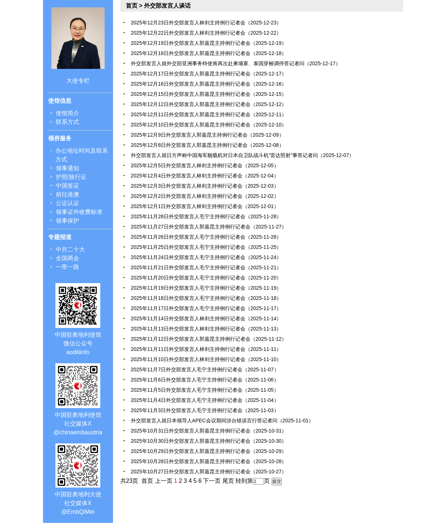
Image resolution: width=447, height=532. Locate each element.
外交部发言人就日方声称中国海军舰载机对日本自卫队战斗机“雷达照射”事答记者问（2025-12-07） (242, 155)
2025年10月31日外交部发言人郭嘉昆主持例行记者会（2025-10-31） (209, 431)
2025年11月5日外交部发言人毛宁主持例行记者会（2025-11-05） (205, 390)
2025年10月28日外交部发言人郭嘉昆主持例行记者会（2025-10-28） (209, 461)
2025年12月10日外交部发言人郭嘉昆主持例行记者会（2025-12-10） (209, 125)
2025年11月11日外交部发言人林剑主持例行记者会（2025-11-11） (206, 349)
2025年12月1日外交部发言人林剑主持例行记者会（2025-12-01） (205, 206)
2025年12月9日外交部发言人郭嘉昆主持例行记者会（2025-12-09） (207, 135)
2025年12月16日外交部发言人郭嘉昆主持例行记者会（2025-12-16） (209, 84)
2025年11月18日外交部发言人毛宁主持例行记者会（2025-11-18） (206, 298)
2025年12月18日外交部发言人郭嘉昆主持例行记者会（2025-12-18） (209, 53)
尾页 (228, 481)
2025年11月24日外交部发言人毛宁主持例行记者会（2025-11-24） (206, 257)
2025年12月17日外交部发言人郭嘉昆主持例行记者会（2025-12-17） (209, 74)
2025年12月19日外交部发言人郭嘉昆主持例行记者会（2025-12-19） (209, 43)
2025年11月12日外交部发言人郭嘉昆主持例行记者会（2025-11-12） (209, 339)
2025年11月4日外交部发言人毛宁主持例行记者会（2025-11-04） (205, 400)
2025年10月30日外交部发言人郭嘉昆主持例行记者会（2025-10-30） (209, 441)
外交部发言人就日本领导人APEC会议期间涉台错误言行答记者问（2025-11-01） (222, 420)
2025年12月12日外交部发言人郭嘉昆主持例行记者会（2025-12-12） (209, 104)
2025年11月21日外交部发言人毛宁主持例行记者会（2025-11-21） (206, 267)
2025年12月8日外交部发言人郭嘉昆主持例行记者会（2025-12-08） (207, 145)
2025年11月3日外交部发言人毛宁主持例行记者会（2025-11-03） (205, 410)
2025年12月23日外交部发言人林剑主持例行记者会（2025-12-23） (206, 23)
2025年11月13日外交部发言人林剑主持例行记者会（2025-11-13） (206, 329)
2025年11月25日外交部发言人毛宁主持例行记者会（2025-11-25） (206, 247)
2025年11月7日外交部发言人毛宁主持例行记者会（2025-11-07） (205, 369)
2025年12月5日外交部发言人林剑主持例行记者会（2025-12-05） (205, 165)
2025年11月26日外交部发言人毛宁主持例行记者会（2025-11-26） (206, 237)
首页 (131, 6)
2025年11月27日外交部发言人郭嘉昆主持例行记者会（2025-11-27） (209, 227)
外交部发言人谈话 (167, 6)
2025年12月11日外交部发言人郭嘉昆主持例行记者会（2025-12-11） (209, 114)
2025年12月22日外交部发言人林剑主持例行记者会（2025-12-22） (206, 33)
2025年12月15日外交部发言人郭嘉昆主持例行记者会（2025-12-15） (209, 94)
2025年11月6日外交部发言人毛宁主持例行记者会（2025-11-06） (205, 380)
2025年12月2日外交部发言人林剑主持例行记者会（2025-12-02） (205, 196)
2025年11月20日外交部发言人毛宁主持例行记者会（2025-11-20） (206, 278)
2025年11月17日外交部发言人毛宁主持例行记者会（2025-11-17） (206, 308)
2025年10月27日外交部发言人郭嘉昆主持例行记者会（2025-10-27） (209, 471)
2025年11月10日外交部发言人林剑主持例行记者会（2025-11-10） (206, 359)
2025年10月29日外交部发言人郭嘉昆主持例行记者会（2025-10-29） (209, 451)
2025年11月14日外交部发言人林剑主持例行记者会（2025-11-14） (206, 318)
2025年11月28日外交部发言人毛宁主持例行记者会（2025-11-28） (206, 216)
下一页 (212, 481)
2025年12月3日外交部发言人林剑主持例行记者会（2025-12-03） (205, 186)
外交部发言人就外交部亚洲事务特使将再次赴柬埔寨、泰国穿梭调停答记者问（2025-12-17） (236, 63)
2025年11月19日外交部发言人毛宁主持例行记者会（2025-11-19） (206, 288)
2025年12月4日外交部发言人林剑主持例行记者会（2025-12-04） (205, 176)
